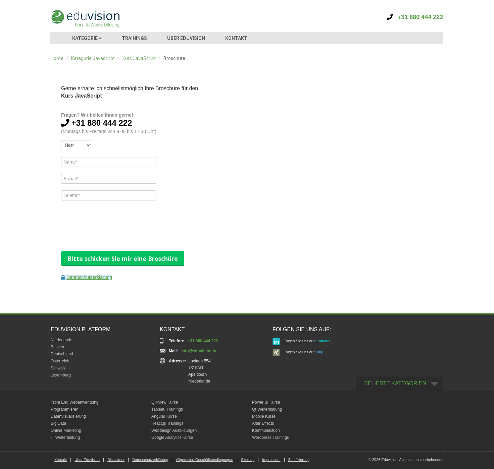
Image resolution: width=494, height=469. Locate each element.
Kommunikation (266, 430)
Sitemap (247, 460)
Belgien (57, 347)
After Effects (263, 423)
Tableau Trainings (167, 409)
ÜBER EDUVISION (186, 38)
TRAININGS (134, 38)
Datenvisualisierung (68, 416)
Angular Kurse (164, 416)
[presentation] (112, 220)
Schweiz (58, 368)
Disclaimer (116, 460)
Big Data (58, 423)
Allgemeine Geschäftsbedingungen (204, 460)
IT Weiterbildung (65, 437)
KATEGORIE (87, 38)
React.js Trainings (167, 423)
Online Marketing (66, 430)
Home (57, 58)
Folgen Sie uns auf (302, 341)
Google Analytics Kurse (172, 437)
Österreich (60, 361)
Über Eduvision (87, 460)
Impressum (271, 460)
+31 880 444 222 (415, 17)
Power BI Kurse (266, 402)
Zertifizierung (299, 460)
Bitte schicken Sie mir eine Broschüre (122, 258)
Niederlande (61, 340)
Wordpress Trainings (270, 437)
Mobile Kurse (264, 416)
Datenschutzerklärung (89, 277)
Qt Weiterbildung (267, 409)
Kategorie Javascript (93, 58)
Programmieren (65, 409)
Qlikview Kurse (164, 402)
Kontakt (60, 460)
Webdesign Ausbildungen (174, 430)
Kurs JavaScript (139, 58)
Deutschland (62, 354)
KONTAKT (236, 38)
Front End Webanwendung (75, 402)
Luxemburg (61, 375)
